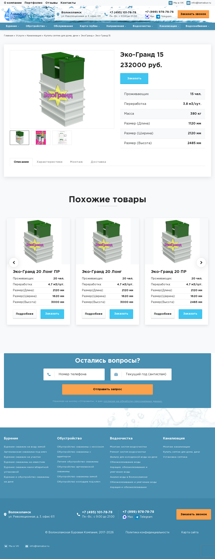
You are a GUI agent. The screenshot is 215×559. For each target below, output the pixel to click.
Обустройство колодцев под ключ (78, 480)
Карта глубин (89, 26)
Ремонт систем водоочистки (128, 451)
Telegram (164, 17)
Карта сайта (189, 532)
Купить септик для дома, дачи (181, 451)
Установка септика (175, 456)
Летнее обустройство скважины (77, 460)
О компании (13, 3)
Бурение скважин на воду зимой (24, 446)
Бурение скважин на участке (22, 456)
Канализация (168, 26)
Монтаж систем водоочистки (128, 446)
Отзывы (51, 3)
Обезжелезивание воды (125, 461)
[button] (14, 265)
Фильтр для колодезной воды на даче (133, 456)
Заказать (135, 78)
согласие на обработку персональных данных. (132, 390)
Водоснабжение (196, 26)
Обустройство (35, 26)
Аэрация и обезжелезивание (128, 486)
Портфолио (33, 3)
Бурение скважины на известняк (24, 461)
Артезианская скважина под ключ (25, 451)
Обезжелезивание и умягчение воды (133, 481)
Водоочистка (142, 26)
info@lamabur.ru (198, 3)
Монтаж (81, 163)
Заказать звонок (193, 14)
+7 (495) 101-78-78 (123, 12)
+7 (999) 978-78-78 (159, 12)
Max (149, 17)
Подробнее (25, 316)
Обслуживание (63, 26)
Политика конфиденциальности (147, 532)
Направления (115, 26)
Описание (22, 163)
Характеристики (53, 163)
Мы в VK (176, 3)
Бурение (11, 26)
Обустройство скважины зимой (77, 475)
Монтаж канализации (176, 446)
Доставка (105, 163)
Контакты (68, 3)
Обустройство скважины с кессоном (80, 446)
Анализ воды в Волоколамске (129, 476)
